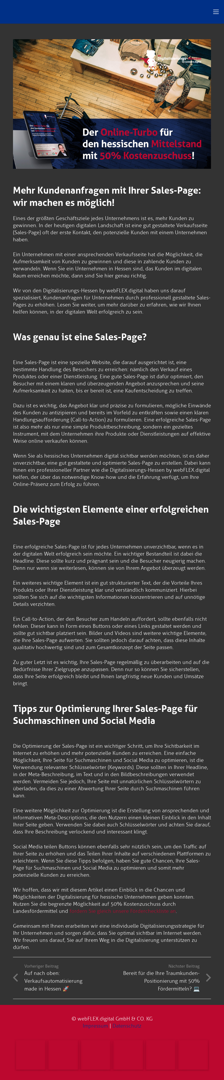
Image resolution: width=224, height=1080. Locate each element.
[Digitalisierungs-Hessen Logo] (99, 12)
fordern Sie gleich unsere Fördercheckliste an (122, 911)
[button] (216, 12)
